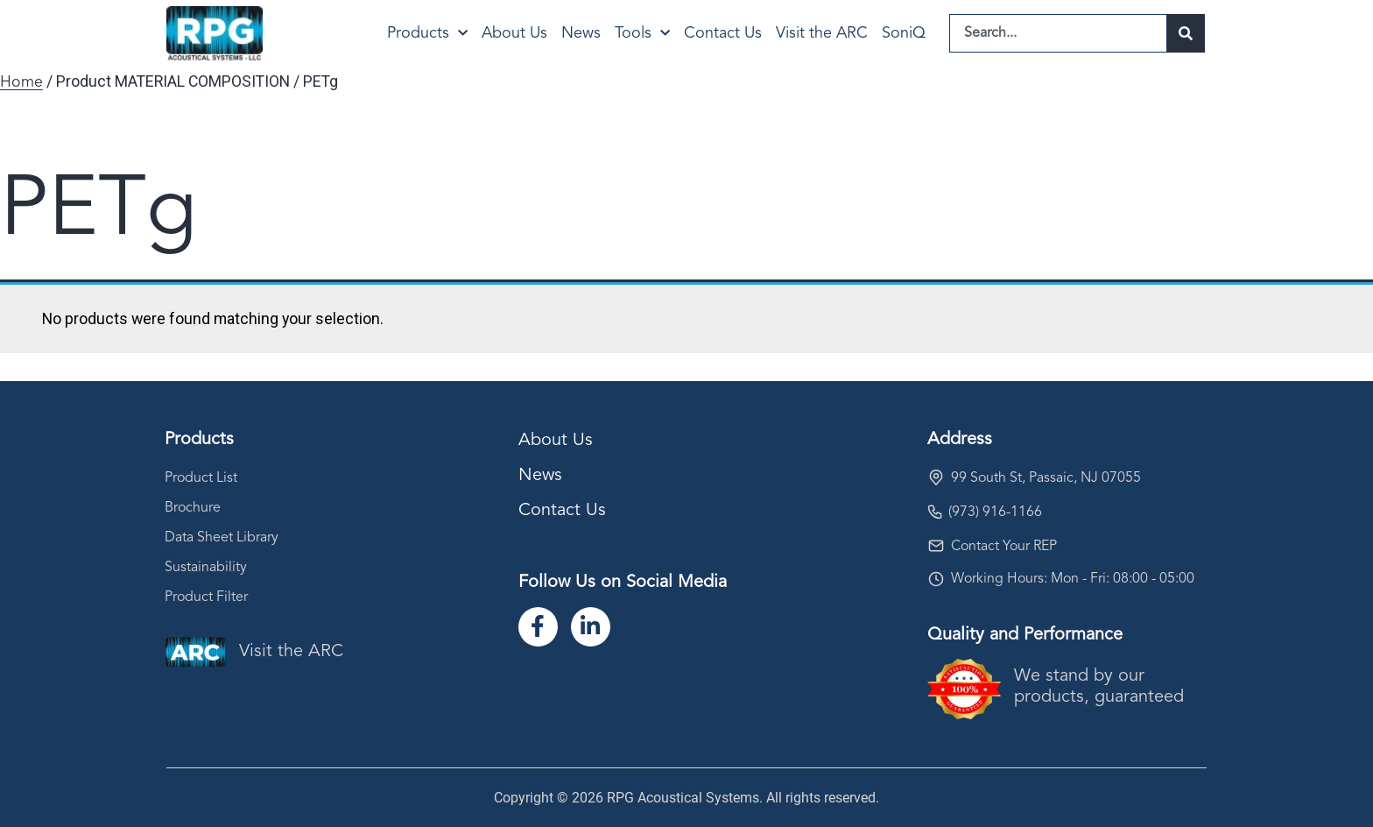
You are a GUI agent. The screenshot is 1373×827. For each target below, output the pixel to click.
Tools (642, 33)
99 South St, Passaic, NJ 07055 (1046, 478)
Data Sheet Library (221, 538)
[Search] (1186, 33)
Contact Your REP (1004, 547)
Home (21, 82)
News (581, 33)
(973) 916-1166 (995, 512)
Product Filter (206, 597)
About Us (514, 33)
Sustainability (206, 568)
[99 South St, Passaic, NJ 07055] (936, 477)
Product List (201, 478)
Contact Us (723, 33)
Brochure (193, 508)
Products (427, 33)
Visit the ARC (822, 33)
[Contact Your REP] (936, 546)
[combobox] (1058, 33)
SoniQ (904, 33)
